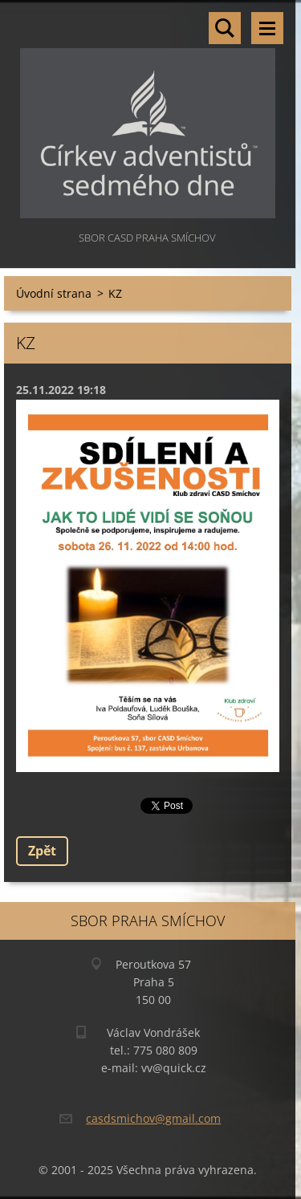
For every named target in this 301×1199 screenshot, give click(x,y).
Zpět (42, 851)
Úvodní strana (54, 293)
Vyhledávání (225, 28)
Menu (267, 28)
